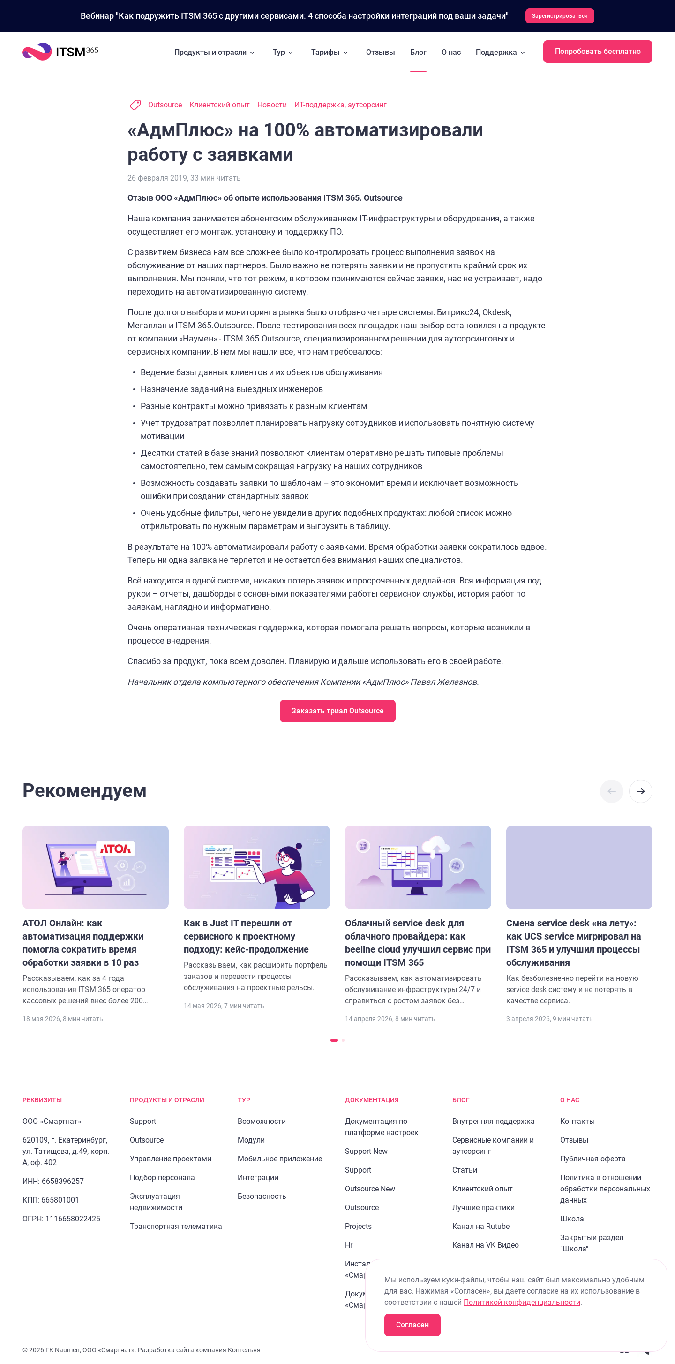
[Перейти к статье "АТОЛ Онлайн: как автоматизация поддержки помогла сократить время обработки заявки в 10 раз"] (95, 914)
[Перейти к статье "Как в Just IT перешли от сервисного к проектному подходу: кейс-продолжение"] (257, 908)
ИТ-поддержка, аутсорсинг (340, 103)
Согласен (412, 1324)
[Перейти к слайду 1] (334, 1038)
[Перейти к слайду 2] (343, 1038)
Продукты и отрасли (216, 50)
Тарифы (331, 50)
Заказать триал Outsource (338, 709)
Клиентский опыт (219, 103)
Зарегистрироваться (560, 15)
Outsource (165, 103)
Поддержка (502, 50)
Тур (284, 50)
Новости (272, 103)
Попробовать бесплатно (598, 49)
